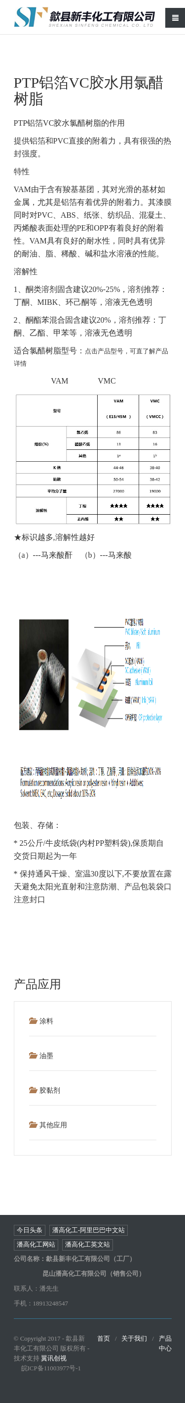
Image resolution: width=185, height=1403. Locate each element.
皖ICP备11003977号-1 (51, 1368)
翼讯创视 (54, 1358)
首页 (103, 1338)
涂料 (41, 1021)
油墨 (41, 1056)
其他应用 (48, 1125)
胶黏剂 (44, 1090)
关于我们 (134, 1338)
